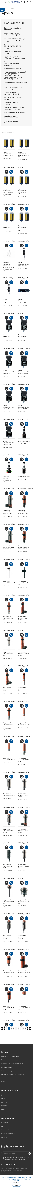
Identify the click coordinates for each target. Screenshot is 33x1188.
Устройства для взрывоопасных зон (11, 117)
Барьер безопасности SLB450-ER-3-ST (8, 190)
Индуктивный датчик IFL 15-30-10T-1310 (23, 937)
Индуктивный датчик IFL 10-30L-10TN (8, 866)
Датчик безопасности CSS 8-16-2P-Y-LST (8, 442)
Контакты (4, 1137)
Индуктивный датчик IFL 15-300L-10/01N (24, 972)
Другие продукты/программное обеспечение (14, 57)
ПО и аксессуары (6, 1067)
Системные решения (8, 1078)
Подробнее (16, 1182)
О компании (5, 1122)
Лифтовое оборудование (9, 1071)
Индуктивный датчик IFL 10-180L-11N (23, 689)
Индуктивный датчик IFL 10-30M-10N (8, 901)
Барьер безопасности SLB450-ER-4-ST (8, 227)
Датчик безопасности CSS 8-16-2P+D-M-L (8, 372)
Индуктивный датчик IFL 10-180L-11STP (8, 724)
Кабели (3, 1081)
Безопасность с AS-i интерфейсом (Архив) (12, 34)
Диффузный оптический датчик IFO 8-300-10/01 (23, 547)
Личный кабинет (6, 1130)
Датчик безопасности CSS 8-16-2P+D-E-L (8, 336)
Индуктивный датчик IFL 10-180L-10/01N (23, 653)
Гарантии (4, 1102)
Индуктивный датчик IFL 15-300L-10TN (9, 1008)
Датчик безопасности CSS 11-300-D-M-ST (23, 264)
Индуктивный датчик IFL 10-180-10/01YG (23, 618)
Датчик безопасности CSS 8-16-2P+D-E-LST (23, 336)
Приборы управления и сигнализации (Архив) (13, 88)
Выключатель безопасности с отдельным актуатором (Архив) (15, 46)
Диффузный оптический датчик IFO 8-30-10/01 (8, 547)
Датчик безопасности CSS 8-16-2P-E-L (8, 407)
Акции (3, 1109)
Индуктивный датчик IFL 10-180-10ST (8, 653)
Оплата (3, 1098)
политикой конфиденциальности (14, 1159)
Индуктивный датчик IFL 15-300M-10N (24, 1008)
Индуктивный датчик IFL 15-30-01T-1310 (8, 937)
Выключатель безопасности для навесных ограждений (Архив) (14, 39)
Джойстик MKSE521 (24, 441)
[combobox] (8, 132)
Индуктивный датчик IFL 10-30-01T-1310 (23, 795)
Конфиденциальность (8, 1133)
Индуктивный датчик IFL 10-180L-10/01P (8, 689)
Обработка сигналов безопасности (12, 1074)
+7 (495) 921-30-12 (9, 1165)
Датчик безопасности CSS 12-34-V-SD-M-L (23, 301)
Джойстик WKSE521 (24, 476)
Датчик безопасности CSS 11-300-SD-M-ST (8, 301)
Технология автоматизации (14, 113)
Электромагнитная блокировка (11, 122)
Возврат (4, 1106)
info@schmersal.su (7, 1172)
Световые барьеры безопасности (11, 103)
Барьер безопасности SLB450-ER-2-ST (8, 153)
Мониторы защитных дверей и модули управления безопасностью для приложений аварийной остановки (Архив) (15, 75)
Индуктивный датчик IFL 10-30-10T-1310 (8, 830)
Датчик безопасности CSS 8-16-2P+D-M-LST (23, 372)
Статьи (3, 1126)
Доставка (4, 1095)
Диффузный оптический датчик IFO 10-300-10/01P (23, 512)
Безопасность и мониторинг (10, 1056)
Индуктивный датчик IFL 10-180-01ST (8, 618)
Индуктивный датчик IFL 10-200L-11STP (24, 760)
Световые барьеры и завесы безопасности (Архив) (14, 108)
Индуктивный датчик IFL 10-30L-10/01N (23, 830)
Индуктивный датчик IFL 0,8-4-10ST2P (23, 582)
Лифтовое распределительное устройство (11, 63)
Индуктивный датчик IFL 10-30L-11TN (23, 866)
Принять (16, 1185)
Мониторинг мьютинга (12, 69)
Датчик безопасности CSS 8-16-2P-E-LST (23, 407)
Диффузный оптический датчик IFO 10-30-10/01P (8, 512)
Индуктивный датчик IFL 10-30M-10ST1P (23, 901)
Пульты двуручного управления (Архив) (11, 93)
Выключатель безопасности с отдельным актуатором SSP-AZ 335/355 (9, 266)
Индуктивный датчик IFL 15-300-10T (8, 972)
